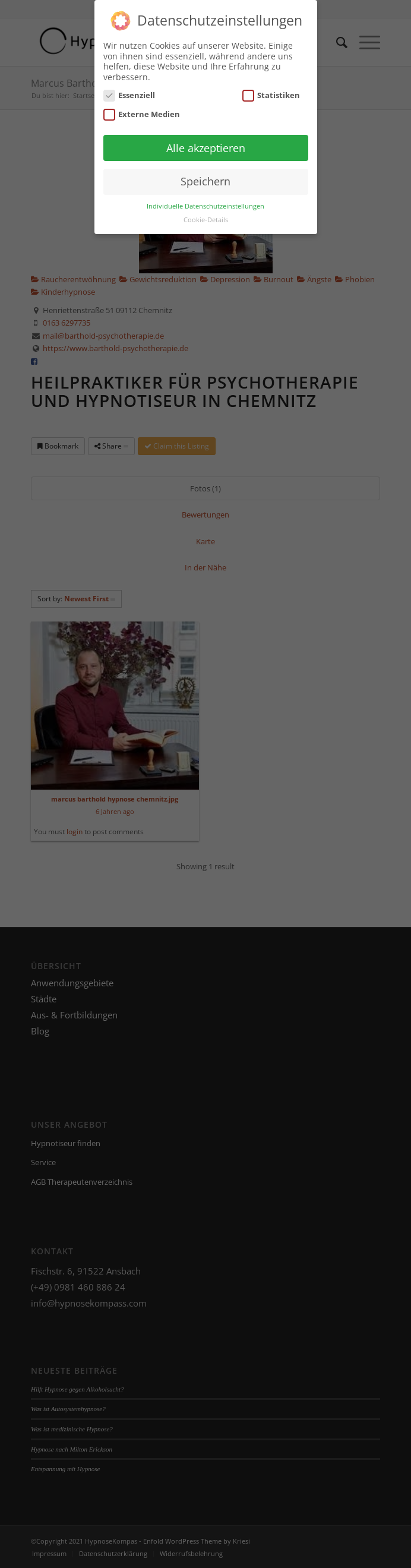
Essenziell (129, 90)
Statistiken (271, 90)
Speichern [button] (205, 176)
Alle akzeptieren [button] (205, 142)
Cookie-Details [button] (206, 214)
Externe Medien (142, 108)
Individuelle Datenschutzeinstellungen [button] (205, 201)
